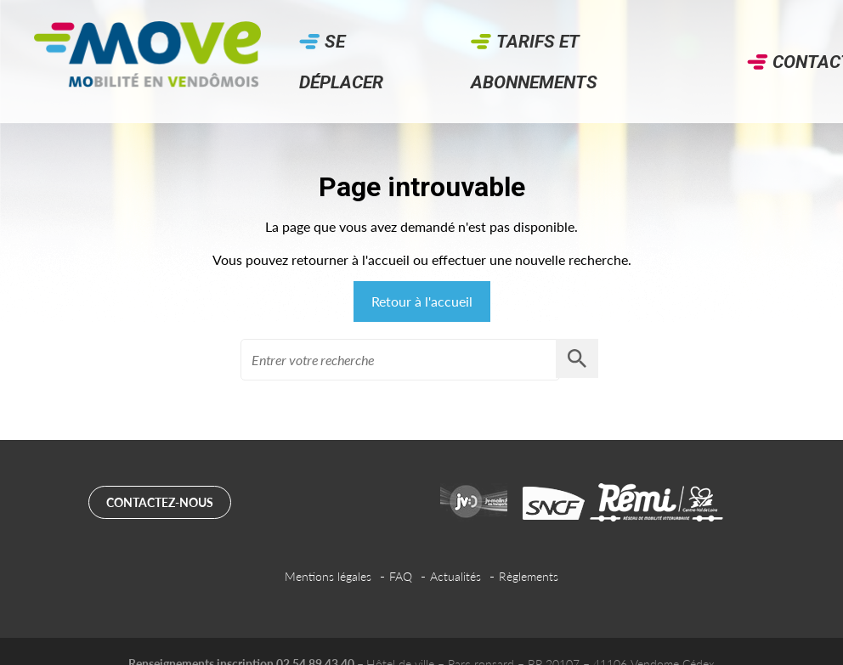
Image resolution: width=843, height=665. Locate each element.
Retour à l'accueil (421, 301)
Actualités (455, 576)
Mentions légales (328, 576)
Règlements (528, 576)
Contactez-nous (159, 502)
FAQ (400, 576)
